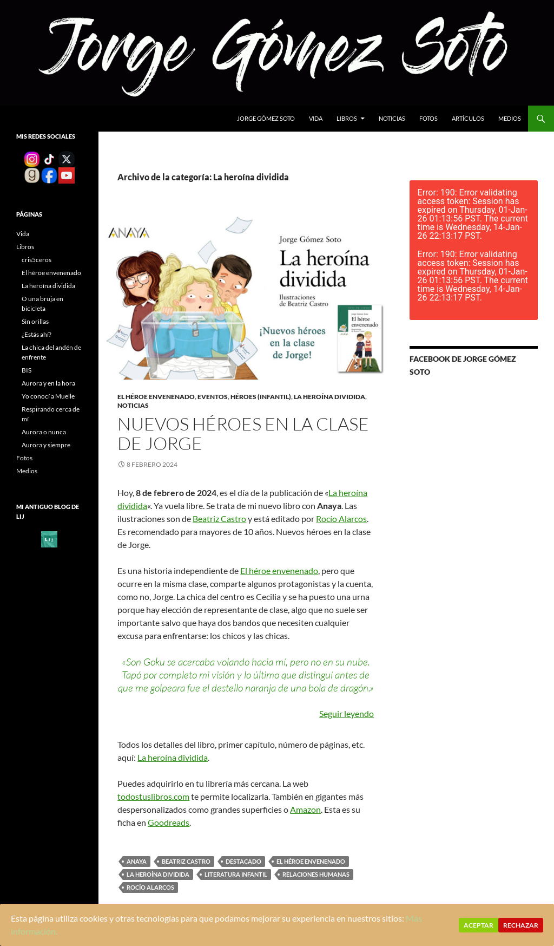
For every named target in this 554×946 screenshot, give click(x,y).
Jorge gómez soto (266, 118)
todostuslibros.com (153, 796)
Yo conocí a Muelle (48, 396)
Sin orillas (35, 321)
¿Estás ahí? (36, 334)
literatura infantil (236, 874)
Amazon (305, 809)
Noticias (392, 118)
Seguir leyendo (346, 713)
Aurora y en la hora (48, 383)
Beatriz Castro (219, 518)
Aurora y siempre (46, 445)
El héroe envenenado (156, 397)
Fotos (428, 118)
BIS (26, 370)
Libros (347, 118)
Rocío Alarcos (341, 518)
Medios (509, 118)
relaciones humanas (315, 874)
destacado (243, 861)
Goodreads (168, 822)
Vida (315, 118)
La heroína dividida (329, 397)
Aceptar (478, 925)
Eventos (212, 397)
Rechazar (520, 925)
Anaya (137, 861)
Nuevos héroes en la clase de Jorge (243, 433)
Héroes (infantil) (260, 397)
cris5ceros (36, 260)
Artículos (468, 118)
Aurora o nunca (44, 432)
